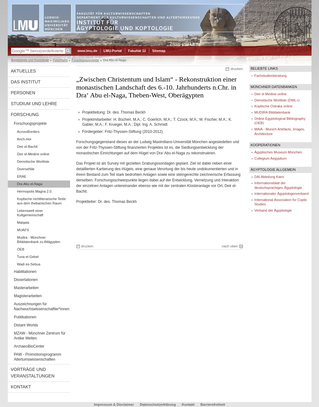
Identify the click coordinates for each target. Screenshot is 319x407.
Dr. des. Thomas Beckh (117, 201)
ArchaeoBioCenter (29, 346)
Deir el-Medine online (33, 154)
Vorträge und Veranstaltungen (33, 372)
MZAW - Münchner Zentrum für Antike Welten (40, 335)
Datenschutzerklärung (158, 404)
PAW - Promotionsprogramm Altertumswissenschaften (37, 357)
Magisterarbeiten (28, 296)
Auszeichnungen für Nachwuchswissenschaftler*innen (41, 306)
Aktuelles (23, 70)
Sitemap (158, 51)
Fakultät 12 (137, 51)
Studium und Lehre (34, 103)
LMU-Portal (112, 51)
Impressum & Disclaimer (114, 404)
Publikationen (25, 317)
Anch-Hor (24, 139)
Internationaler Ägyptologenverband (282, 193)
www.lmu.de (88, 51)
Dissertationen (26, 280)
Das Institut (26, 81)
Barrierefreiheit (213, 404)
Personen (23, 92)
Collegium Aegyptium (271, 158)
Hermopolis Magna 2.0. (35, 191)
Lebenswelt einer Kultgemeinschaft (30, 213)
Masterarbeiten (26, 288)
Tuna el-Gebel (28, 257)
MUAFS (23, 230)
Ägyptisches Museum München (278, 152)
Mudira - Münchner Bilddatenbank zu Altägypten (38, 240)
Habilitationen (25, 271)
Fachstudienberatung (271, 75)
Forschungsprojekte (85, 60)
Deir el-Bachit (27, 146)
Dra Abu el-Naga (29, 184)
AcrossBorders (28, 131)
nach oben (230, 246)
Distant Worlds (26, 325)
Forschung (60, 60)
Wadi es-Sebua (28, 264)
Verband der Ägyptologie (273, 210)
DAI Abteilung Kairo (269, 177)
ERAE (21, 176)
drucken (237, 69)
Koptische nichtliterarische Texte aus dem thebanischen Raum (41, 201)
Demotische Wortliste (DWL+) (277, 100)
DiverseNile (26, 169)
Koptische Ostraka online (274, 106)
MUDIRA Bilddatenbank (273, 112)
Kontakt (21, 386)
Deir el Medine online (271, 94)
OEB (20, 249)
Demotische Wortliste (33, 161)
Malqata (23, 222)
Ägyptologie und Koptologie (30, 60)
